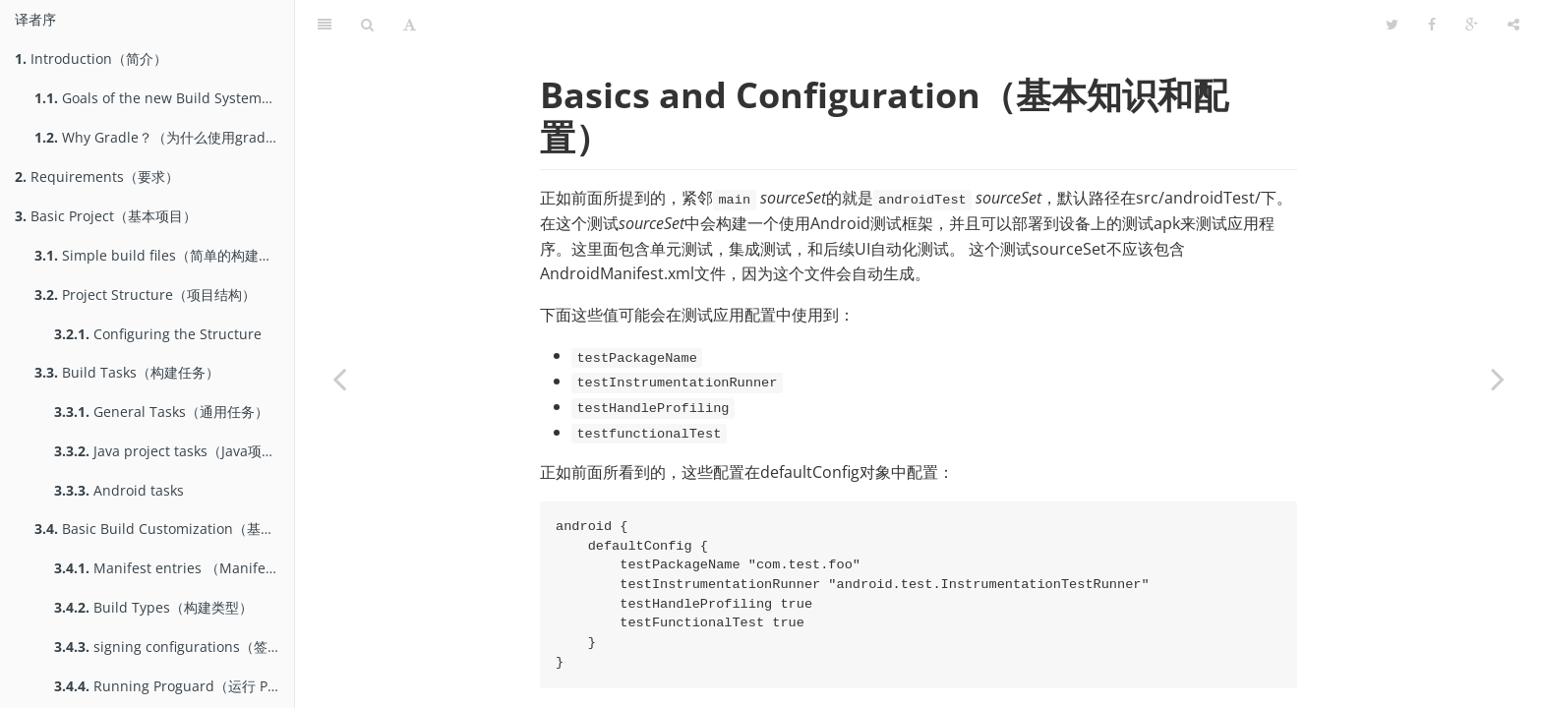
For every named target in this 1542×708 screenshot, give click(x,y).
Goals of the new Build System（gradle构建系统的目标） (164, 97)
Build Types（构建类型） (153, 607)
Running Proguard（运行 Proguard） (174, 686)
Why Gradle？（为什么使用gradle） (162, 137)
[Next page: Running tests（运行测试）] (1497, 378)
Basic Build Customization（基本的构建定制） (164, 528)
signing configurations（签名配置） (174, 646)
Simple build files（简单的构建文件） (164, 255)
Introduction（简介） (91, 58)
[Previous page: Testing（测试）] (339, 378)
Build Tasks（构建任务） (126, 372)
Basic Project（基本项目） (106, 215)
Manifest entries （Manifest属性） (174, 568)
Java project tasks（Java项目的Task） (174, 451)
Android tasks (119, 490)
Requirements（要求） (97, 176)
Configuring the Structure (158, 333)
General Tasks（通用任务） (161, 411)
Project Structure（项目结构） (145, 294)
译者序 (35, 19)
